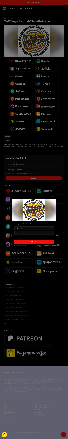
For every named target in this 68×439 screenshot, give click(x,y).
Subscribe (34, 242)
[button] (53, 196)
